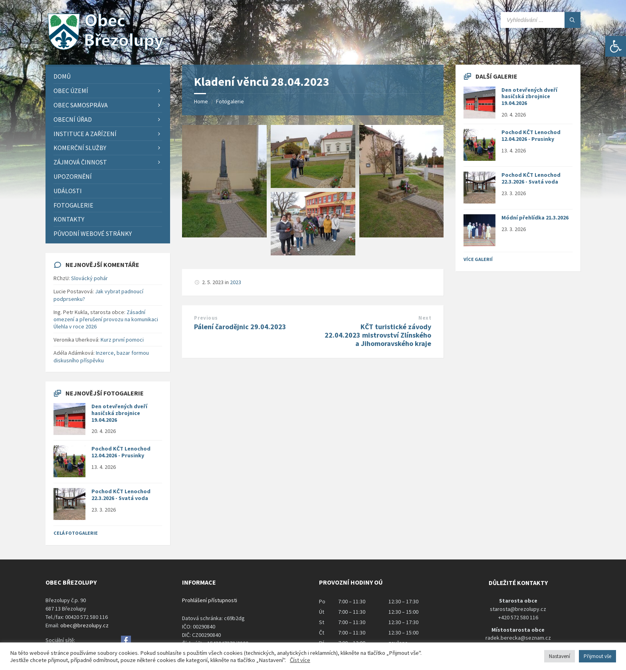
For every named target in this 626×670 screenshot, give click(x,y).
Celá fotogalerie (75, 533)
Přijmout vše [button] (597, 656)
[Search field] (540, 20)
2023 (235, 282)
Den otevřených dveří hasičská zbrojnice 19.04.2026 (119, 413)
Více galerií (478, 259)
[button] (615, 46)
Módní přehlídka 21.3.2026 (535, 217)
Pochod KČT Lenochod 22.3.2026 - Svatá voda (121, 495)
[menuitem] (107, 76)
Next (424, 317)
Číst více (300, 660)
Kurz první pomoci (122, 339)
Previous (206, 317)
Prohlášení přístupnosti (209, 600)
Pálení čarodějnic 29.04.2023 (240, 326)
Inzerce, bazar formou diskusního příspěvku (101, 356)
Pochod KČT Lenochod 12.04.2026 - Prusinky (121, 452)
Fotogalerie (230, 101)
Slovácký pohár (89, 278)
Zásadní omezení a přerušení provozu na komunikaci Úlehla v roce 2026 (105, 319)
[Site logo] (105, 49)
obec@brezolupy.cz (84, 625)
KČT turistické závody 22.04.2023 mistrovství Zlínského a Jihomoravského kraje (378, 335)
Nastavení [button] (559, 656)
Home (201, 101)
